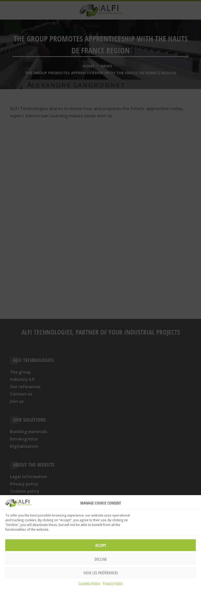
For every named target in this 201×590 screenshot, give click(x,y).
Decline (100, 559)
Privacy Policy (113, 583)
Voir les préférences (100, 572)
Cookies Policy (89, 583)
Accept (100, 545)
